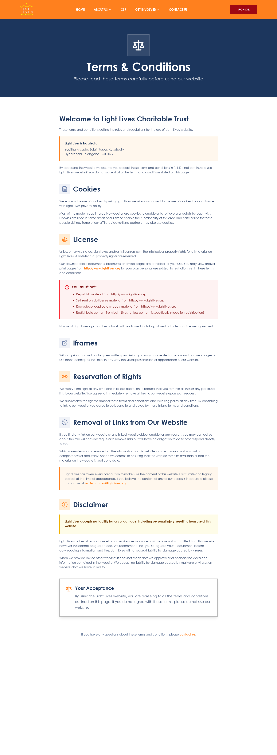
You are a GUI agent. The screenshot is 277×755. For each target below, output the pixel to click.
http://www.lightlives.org (102, 268)
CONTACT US (178, 10)
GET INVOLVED (147, 10)
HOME (80, 10)
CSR (123, 10)
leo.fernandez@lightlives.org (105, 483)
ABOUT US (103, 10)
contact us (187, 634)
